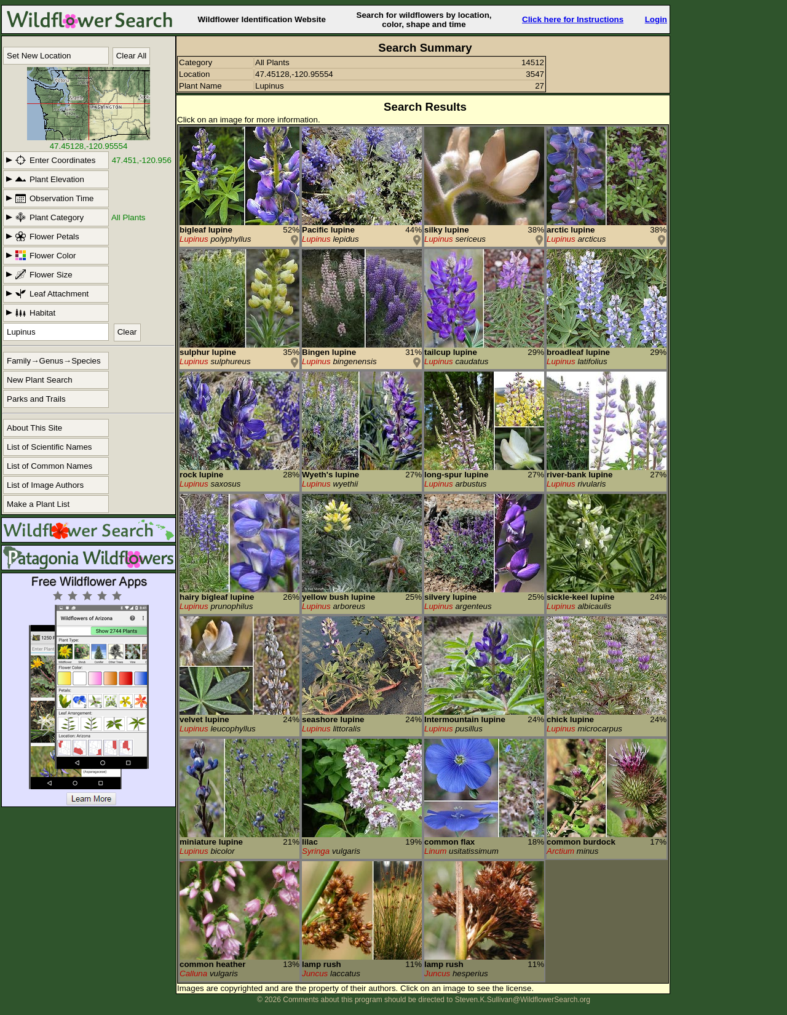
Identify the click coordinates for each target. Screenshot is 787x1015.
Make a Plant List (38, 504)
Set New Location (39, 55)
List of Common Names (49, 466)
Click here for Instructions (572, 19)
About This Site (34, 427)
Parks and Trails (36, 399)
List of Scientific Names (49, 447)
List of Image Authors (45, 485)
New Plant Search (40, 379)
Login (656, 19)
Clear (127, 331)
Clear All (131, 55)
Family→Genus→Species (54, 360)
